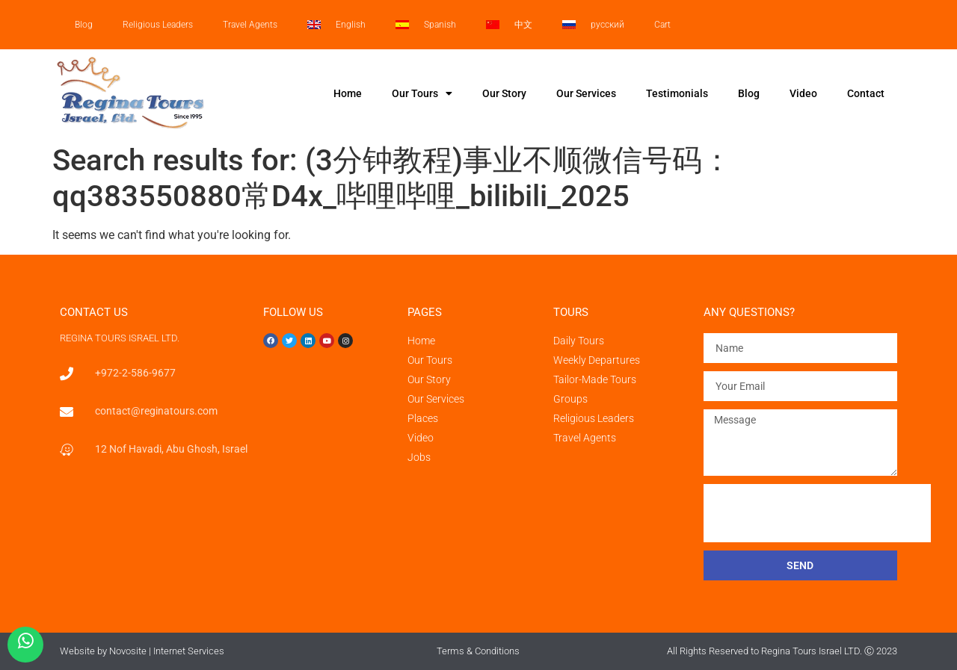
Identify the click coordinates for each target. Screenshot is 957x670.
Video (803, 93)
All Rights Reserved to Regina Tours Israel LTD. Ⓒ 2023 (782, 651)
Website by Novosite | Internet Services (142, 651)
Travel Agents (250, 24)
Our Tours (422, 93)
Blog (84, 24)
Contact (865, 93)
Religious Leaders (158, 24)
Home (347, 93)
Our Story (504, 93)
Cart (662, 24)
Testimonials (677, 93)
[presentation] (817, 513)
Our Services (586, 93)
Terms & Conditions (478, 651)
